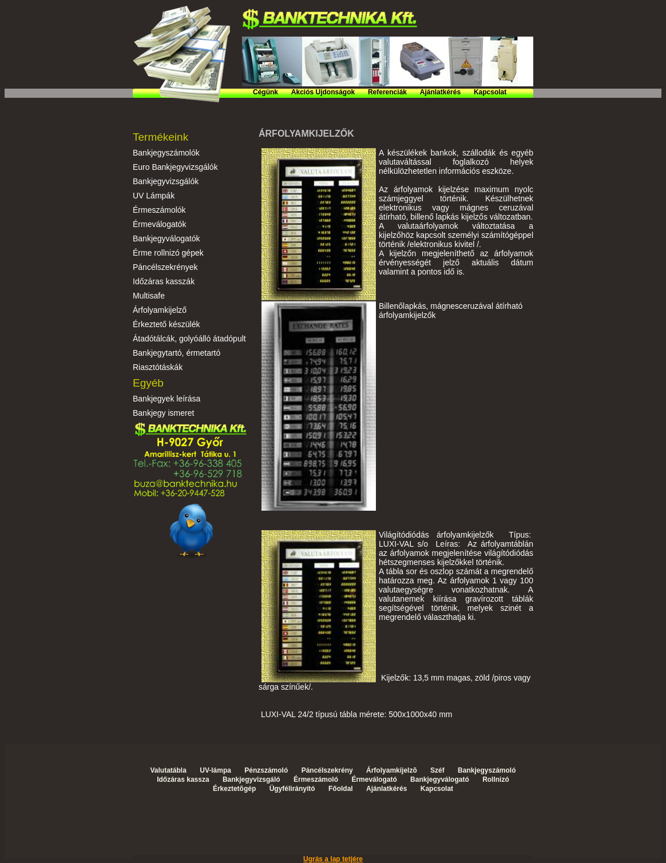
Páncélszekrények (165, 267)
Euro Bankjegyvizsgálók (175, 167)
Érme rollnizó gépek (168, 252)
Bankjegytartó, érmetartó (176, 352)
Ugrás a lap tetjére (333, 859)
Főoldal (340, 789)
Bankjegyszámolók (166, 152)
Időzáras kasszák (164, 281)
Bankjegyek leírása (166, 398)
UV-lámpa (215, 770)
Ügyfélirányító (292, 789)
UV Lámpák (154, 195)
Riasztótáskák (158, 367)
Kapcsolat (490, 92)
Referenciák (387, 92)
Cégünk (265, 92)
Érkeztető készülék (166, 324)
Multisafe (149, 295)
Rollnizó (495, 779)
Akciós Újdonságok (323, 92)
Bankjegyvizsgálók (166, 181)
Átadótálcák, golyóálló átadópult (189, 338)
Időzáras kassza (183, 779)
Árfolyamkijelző (160, 310)
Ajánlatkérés (440, 92)
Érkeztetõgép (234, 789)
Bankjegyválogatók (166, 238)
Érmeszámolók (159, 209)
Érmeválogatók (159, 224)
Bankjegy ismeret (163, 412)
